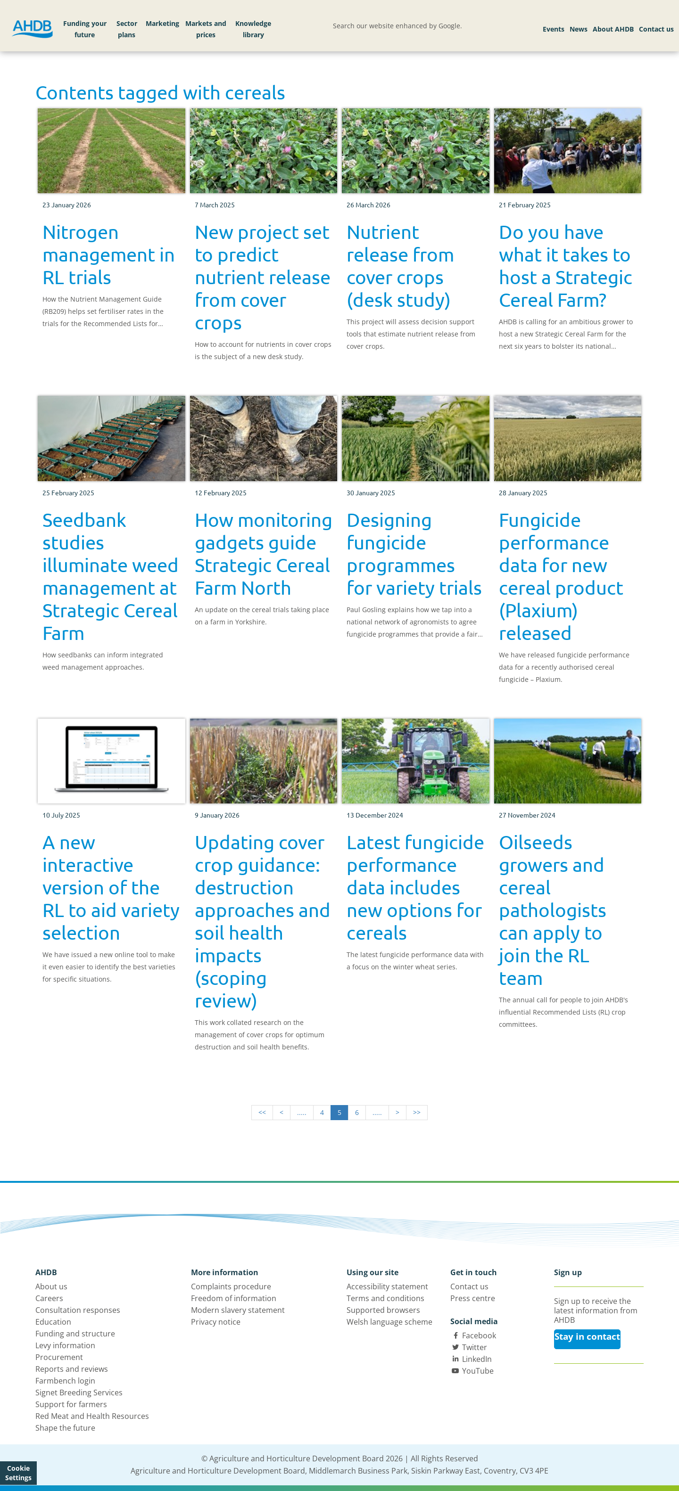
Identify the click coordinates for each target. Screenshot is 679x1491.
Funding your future (85, 29)
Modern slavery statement (238, 1310)
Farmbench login (65, 1381)
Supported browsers (383, 1310)
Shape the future (65, 1428)
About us (51, 1286)
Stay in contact (587, 1336)
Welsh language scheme (389, 1322)
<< (262, 1112)
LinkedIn (477, 1359)
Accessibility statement (387, 1286)
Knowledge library (253, 29)
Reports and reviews (71, 1369)
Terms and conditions (385, 1298)
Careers (49, 1298)
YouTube (478, 1371)
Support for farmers (71, 1404)
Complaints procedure (231, 1286)
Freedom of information (233, 1298)
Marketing (162, 23)
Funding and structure (75, 1333)
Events (553, 29)
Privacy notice (215, 1322)
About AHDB (613, 29)
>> (417, 1112)
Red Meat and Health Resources (92, 1416)
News (579, 29)
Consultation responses (77, 1310)
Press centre (472, 1298)
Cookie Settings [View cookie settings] (18, 1473)
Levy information (65, 1345)
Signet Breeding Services (79, 1392)
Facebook (479, 1335)
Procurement (59, 1357)
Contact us (656, 29)
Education (53, 1322)
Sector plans (126, 29)
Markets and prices (205, 29)
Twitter (474, 1347)
